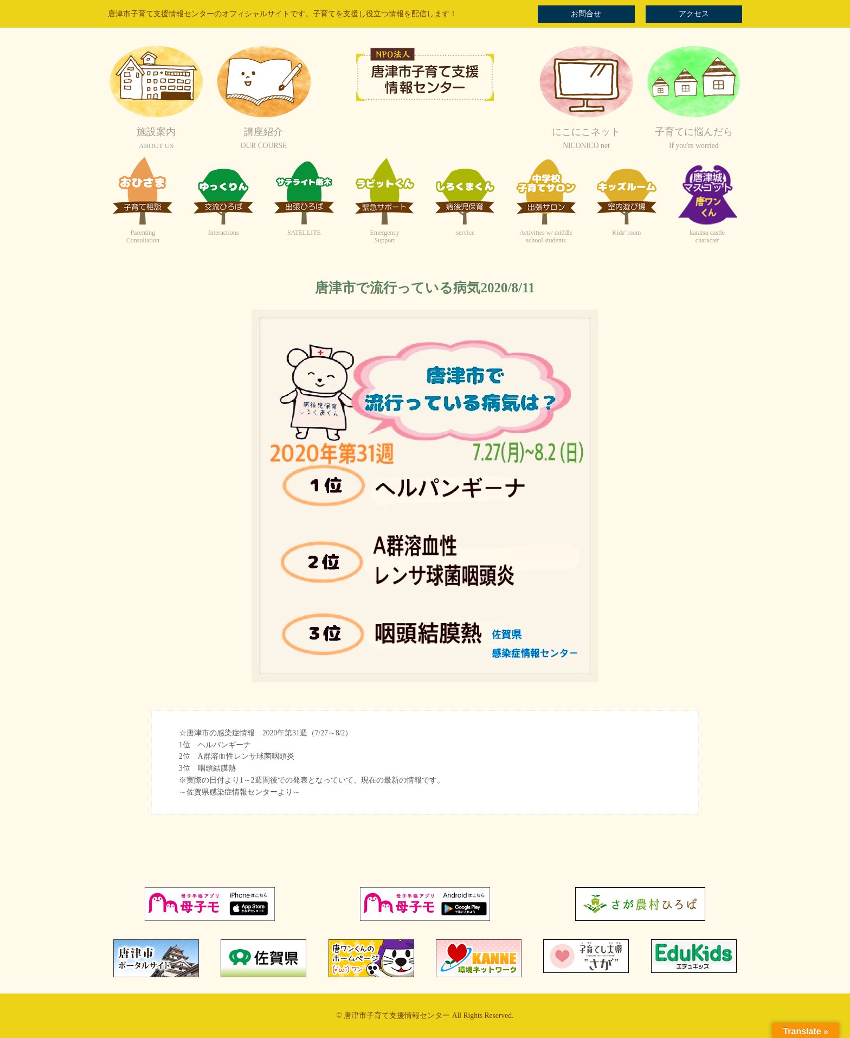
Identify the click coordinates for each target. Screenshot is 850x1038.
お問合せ (586, 14)
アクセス (694, 14)
